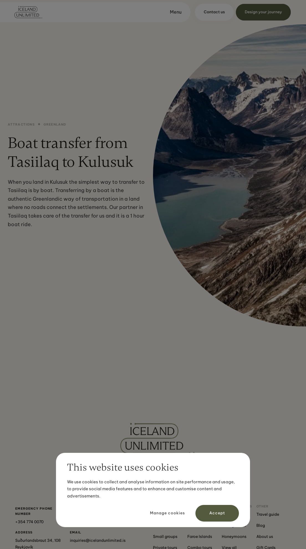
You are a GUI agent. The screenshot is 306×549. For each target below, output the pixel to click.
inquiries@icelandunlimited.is (98, 540)
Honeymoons (234, 536)
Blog (260, 525)
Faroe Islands (199, 536)
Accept (217, 512)
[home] (28, 12)
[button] (173, 12)
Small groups (165, 536)
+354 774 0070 (29, 521)
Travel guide (267, 514)
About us (264, 536)
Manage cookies (167, 512)
